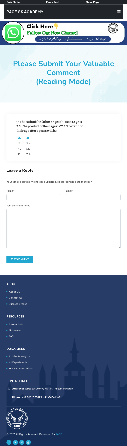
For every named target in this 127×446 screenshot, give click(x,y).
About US (14, 291)
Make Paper (93, 2)
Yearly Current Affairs (21, 368)
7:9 (28, 153)
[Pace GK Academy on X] (15, 442)
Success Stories (18, 303)
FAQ (11, 336)
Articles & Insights (19, 356)
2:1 (28, 137)
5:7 (28, 148)
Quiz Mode (13, 2)
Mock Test (53, 2)
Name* (10, 190)
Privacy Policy (17, 324)
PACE (59, 434)
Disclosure (15, 330)
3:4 (28, 142)
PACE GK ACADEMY (24, 12)
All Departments (18, 362)
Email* (69, 190)
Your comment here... (18, 205)
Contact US (15, 297)
